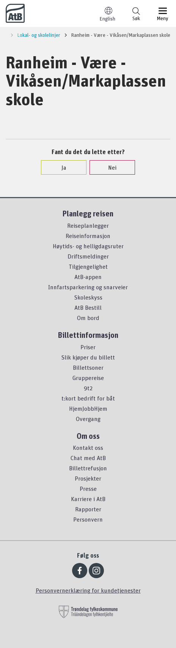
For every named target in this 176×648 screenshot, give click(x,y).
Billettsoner (88, 367)
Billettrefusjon (88, 468)
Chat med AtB (88, 458)
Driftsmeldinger (88, 256)
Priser (88, 347)
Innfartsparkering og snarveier (88, 287)
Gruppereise (88, 378)
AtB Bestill (88, 307)
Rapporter (88, 509)
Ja (60, 167)
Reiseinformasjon (88, 236)
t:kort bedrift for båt (88, 398)
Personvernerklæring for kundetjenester (88, 590)
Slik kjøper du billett (88, 357)
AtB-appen (88, 277)
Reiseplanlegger (88, 225)
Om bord (88, 318)
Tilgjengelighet (88, 266)
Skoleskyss (88, 297)
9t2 (88, 388)
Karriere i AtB (88, 499)
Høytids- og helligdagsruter (88, 246)
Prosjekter (88, 478)
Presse (88, 488)
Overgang (88, 419)
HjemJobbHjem (88, 408)
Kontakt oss (88, 447)
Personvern (88, 519)
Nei (108, 167)
